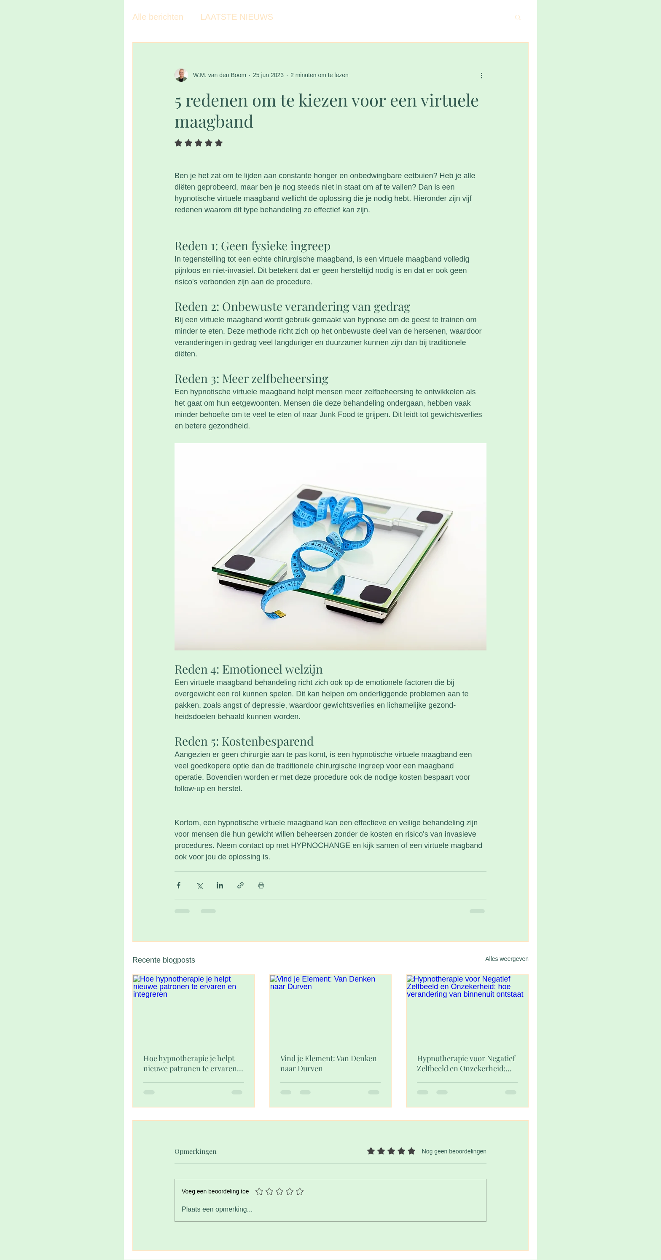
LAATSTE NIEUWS (236, 16)
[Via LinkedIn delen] (220, 885)
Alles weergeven (507, 958)
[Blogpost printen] (261, 885)
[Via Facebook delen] (179, 885)
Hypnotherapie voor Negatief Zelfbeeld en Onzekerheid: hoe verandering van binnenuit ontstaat (466, 1063)
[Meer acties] (481, 75)
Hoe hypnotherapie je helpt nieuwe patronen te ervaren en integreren (190, 1063)
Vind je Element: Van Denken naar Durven (328, 1063)
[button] (518, 16)
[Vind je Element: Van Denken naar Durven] (330, 1009)
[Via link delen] (240, 885)
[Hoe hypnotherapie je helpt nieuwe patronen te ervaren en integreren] (193, 1009)
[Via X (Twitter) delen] (199, 885)
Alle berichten (157, 16)
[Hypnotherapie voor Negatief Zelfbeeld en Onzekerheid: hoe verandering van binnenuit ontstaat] (467, 1009)
